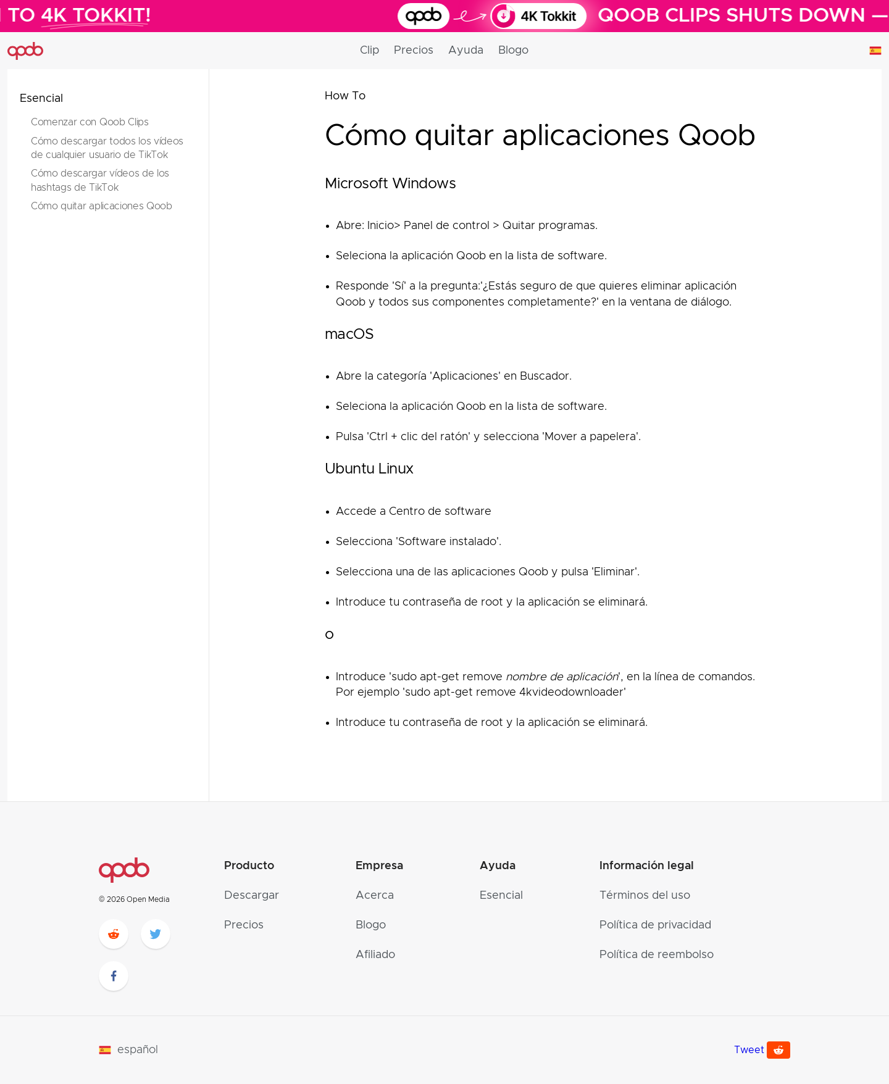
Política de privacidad (655, 925)
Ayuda (465, 50)
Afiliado (375, 955)
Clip (369, 50)
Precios (413, 50)
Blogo (513, 50)
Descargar (251, 895)
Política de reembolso (656, 955)
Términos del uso (644, 895)
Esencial (41, 98)
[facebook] (113, 976)
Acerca (375, 895)
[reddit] (113, 934)
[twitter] (155, 934)
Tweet (749, 1050)
